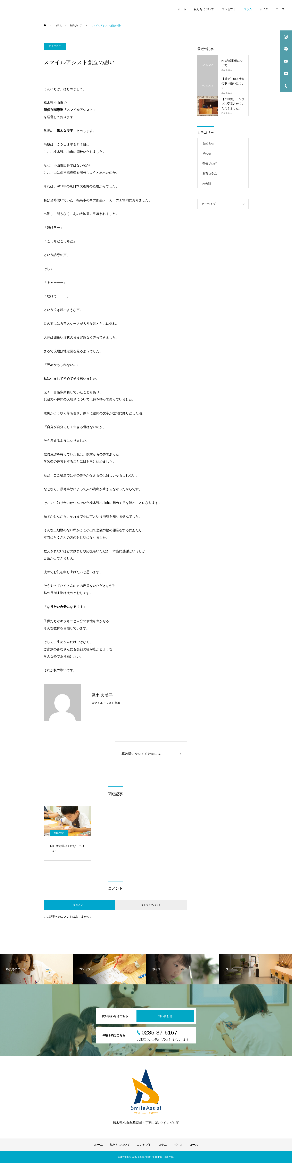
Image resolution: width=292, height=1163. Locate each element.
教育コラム (209, 173)
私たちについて (204, 9)
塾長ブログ (55, 46)
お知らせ (208, 143)
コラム (247, 9)
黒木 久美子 (102, 695)
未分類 (206, 183)
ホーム (182, 9)
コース (280, 9)
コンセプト (229, 9)
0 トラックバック (151, 905)
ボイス (264, 9)
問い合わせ (165, 1016)
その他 (206, 153)
